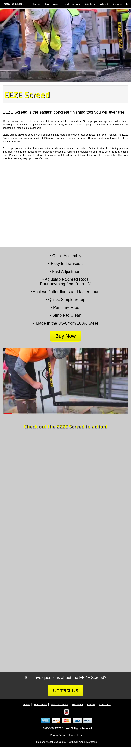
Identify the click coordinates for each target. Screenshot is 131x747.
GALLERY (77, 704)
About (104, 4)
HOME (26, 704)
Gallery (90, 4)
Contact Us (120, 4)
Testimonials (71, 4)
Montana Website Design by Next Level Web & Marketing (66, 742)
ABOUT (91, 704)
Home (36, 4)
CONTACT (105, 704)
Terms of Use (76, 735)
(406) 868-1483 (13, 4)
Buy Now (65, 336)
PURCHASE (40, 704)
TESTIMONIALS (59, 704)
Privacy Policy (57, 735)
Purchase (51, 4)
